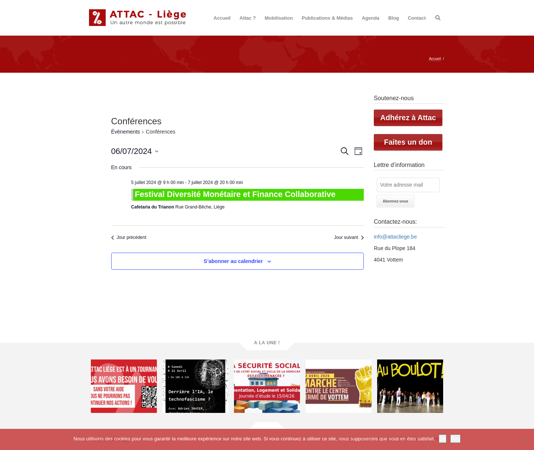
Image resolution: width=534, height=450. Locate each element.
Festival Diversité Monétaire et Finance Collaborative (235, 194)
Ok (442, 438)
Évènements (125, 132)
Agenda (370, 18)
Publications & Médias (327, 18)
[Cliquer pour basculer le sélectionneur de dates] (134, 151)
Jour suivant (349, 237)
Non (455, 438)
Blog (393, 18)
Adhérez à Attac (408, 118)
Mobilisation (279, 18)
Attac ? (248, 18)
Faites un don (408, 142)
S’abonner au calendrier (233, 261)
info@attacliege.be (395, 237)
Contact (417, 18)
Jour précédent (128, 237)
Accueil (222, 18)
